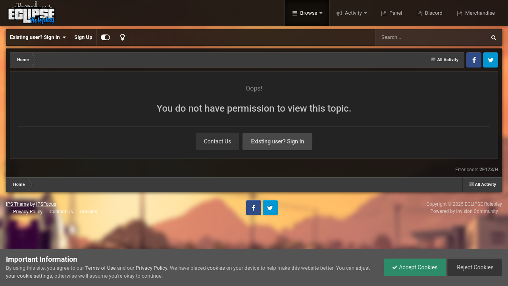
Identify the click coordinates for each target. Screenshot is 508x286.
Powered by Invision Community (464, 211)
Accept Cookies (415, 267)
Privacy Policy (27, 211)
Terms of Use (100, 268)
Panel (395, 13)
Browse (309, 13)
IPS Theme (17, 204)
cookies (216, 268)
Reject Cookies (475, 267)
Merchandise (479, 13)
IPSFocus (46, 204)
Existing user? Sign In (38, 37)
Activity (353, 13)
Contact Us (217, 141)
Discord (432, 13)
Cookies (88, 211)
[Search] (410, 37)
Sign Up (83, 37)
